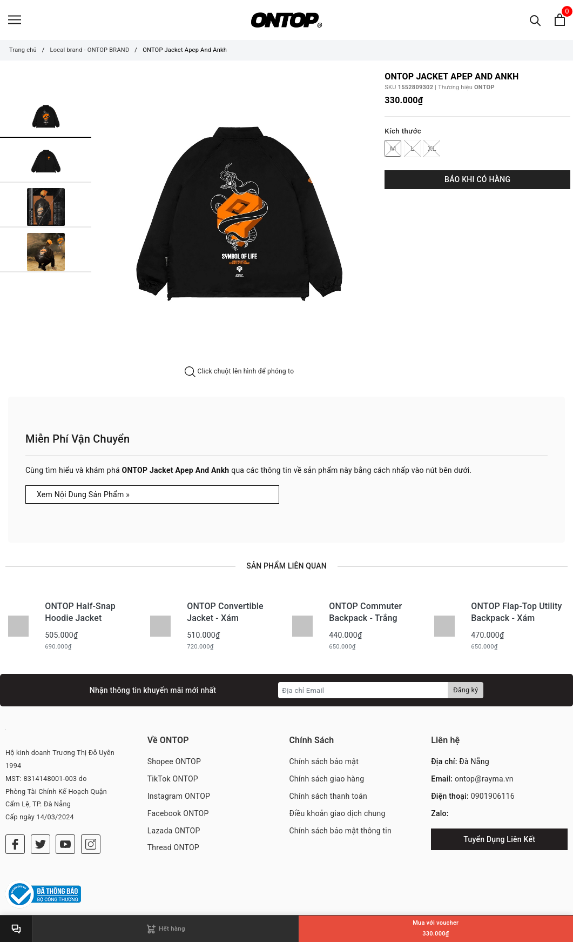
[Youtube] (65, 844)
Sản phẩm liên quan (286, 566)
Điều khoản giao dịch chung (337, 814)
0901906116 (493, 796)
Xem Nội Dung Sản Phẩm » (83, 495)
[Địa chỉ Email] (363, 691)
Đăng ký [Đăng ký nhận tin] (465, 691)
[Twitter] (40, 844)
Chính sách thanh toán (328, 796)
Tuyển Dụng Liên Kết (499, 840)
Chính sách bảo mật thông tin (340, 831)
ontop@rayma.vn (484, 780)
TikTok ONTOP (172, 780)
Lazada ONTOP (173, 831)
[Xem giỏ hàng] (560, 20)
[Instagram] (90, 844)
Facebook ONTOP (178, 814)
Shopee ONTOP (174, 762)
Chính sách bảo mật (324, 762)
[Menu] (14, 20)
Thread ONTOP (173, 848)
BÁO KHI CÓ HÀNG (477, 180)
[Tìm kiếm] (535, 20)
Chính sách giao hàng (327, 780)
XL (431, 149)
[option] (239, 220)
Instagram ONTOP (178, 796)
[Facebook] (15, 844)
